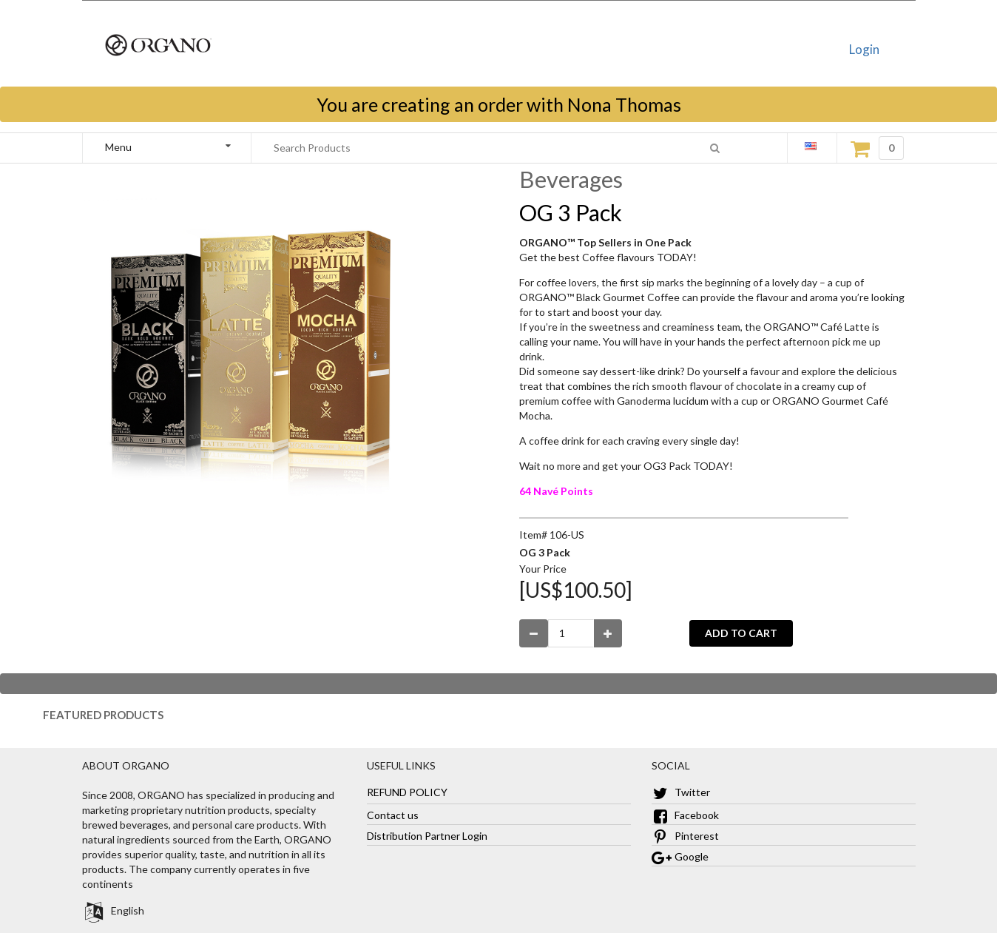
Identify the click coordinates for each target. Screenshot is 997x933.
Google (680, 856)
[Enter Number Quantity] (571, 633)
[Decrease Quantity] (533, 633)
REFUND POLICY (407, 792)
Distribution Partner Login (427, 835)
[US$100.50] (575, 589)
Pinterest (685, 835)
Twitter (681, 792)
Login (864, 49)
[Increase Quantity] (608, 633)
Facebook (685, 815)
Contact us (393, 815)
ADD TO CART (741, 633)
